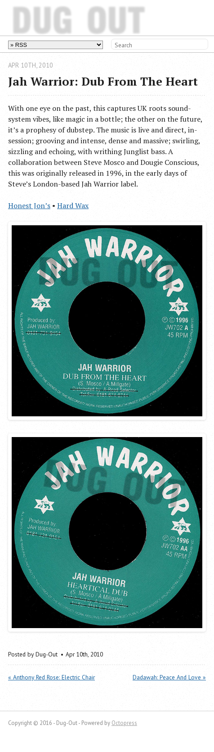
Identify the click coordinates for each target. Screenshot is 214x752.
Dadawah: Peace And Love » (169, 677)
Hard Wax (73, 205)
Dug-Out (30, 17)
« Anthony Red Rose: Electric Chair (51, 677)
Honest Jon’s (29, 205)
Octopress (124, 723)
